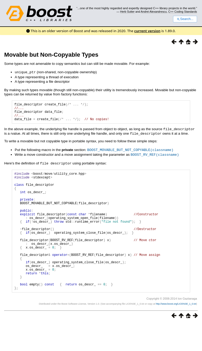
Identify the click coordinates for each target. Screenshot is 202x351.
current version (147, 30)
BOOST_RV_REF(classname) (155, 157)
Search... (185, 19)
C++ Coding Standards (182, 11)
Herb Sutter (127, 11)
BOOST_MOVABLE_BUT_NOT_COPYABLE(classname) (130, 152)
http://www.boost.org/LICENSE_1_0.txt (176, 331)
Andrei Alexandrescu (154, 11)
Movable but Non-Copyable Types (51, 54)
